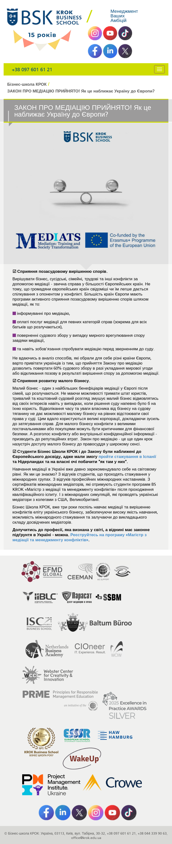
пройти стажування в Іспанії (127, 456)
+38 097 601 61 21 (32, 69)
